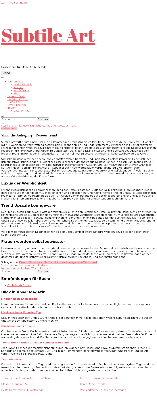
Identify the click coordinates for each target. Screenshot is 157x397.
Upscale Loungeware (69, 262)
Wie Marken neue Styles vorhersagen (103, 390)
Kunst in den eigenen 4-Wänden (100, 378)
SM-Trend (50, 262)
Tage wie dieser (12, 359)
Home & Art (14, 102)
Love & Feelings (16, 104)
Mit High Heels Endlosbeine (19, 298)
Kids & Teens (21, 90)
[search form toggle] (2, 116)
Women (18, 87)
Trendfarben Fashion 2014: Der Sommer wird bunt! (35, 342)
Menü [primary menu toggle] (6, 72)
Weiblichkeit (89, 262)
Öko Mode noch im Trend (18, 326)
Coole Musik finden (19, 285)
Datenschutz (21, 110)
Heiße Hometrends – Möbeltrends (22, 390)
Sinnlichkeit (36, 262)
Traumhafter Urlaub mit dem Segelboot (26, 378)
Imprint (12, 107)
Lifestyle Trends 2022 (14, 384)
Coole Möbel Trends (92, 384)
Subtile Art (48, 34)
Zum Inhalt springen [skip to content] (14, 2)
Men (16, 93)
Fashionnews (15, 81)
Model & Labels (22, 84)
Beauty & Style (16, 96)
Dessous (24, 262)
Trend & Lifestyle (17, 99)
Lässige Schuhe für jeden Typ (21, 312)
